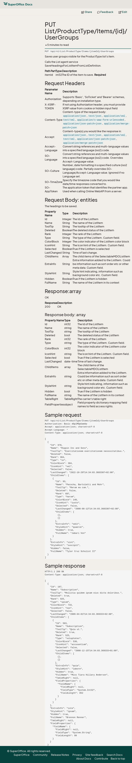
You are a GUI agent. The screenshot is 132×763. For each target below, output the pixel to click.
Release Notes (60, 754)
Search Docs (114, 754)
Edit (123, 12)
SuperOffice (22, 754)
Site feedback (94, 754)
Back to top (118, 758)
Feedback (105, 12)
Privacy (77, 754)
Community (40, 754)
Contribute (101, 758)
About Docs (83, 758)
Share (86, 12)
